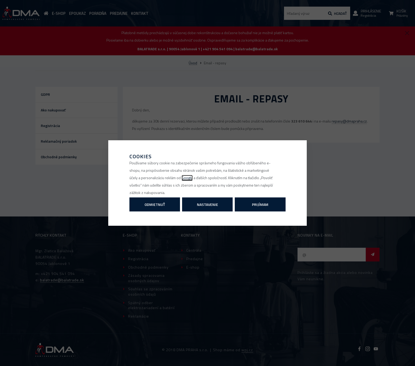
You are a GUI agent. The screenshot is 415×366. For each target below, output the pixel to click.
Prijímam (260, 204)
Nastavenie (207, 204)
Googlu (187, 177)
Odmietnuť (155, 204)
